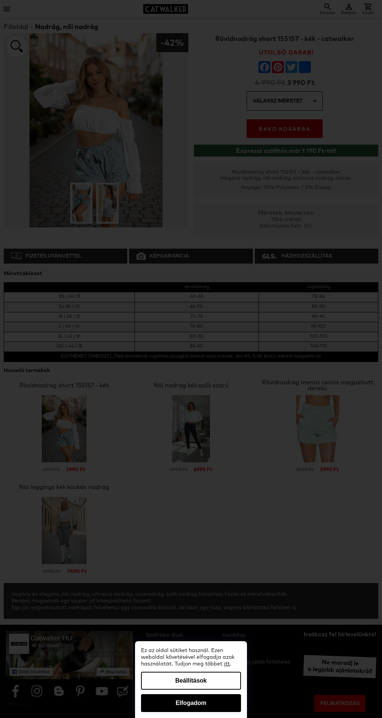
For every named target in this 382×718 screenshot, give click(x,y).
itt (227, 664)
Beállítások (191, 680)
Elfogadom (191, 703)
